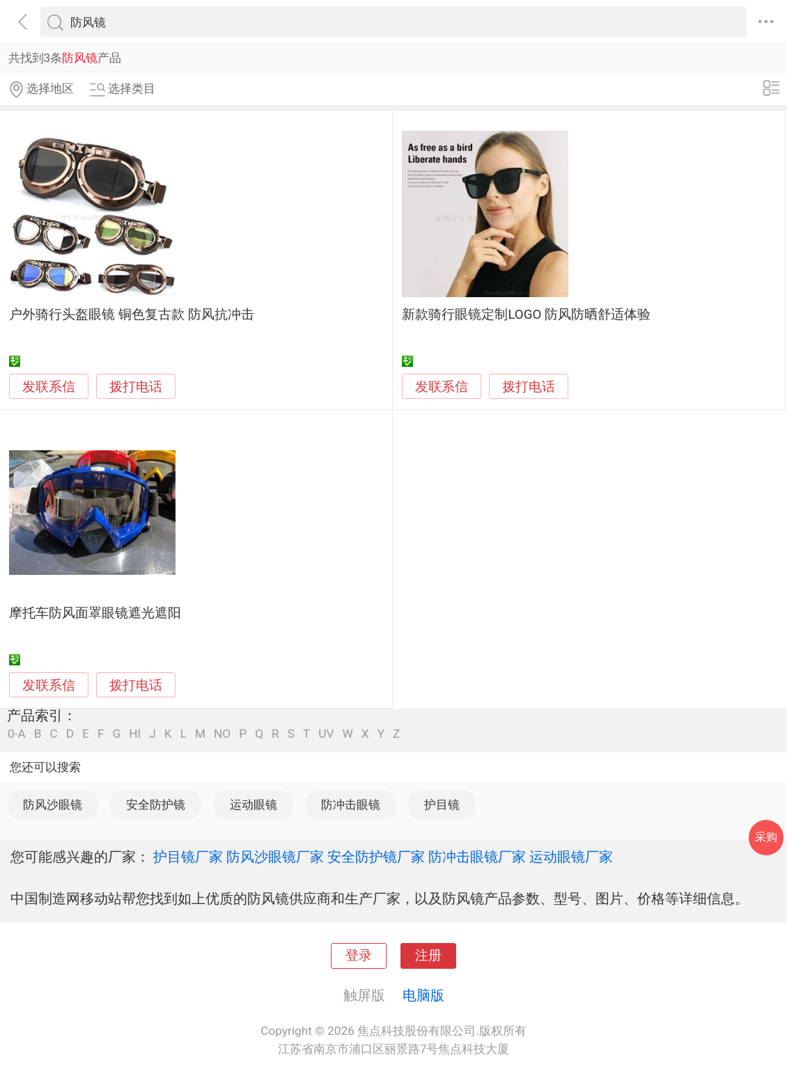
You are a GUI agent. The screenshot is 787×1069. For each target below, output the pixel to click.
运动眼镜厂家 (571, 856)
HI (135, 734)
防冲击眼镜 (350, 804)
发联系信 (48, 387)
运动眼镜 (253, 804)
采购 (766, 837)
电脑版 (423, 995)
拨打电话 (135, 386)
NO (222, 734)
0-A (17, 734)
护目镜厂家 (188, 856)
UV (326, 734)
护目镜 (442, 804)
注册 (428, 955)
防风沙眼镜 (52, 804)
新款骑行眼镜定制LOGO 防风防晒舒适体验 (526, 314)
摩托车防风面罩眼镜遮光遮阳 (95, 613)
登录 (358, 955)
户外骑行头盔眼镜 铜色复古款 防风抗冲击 (131, 314)
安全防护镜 (155, 804)
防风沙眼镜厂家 (275, 856)
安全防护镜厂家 (376, 856)
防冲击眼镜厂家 (477, 856)
